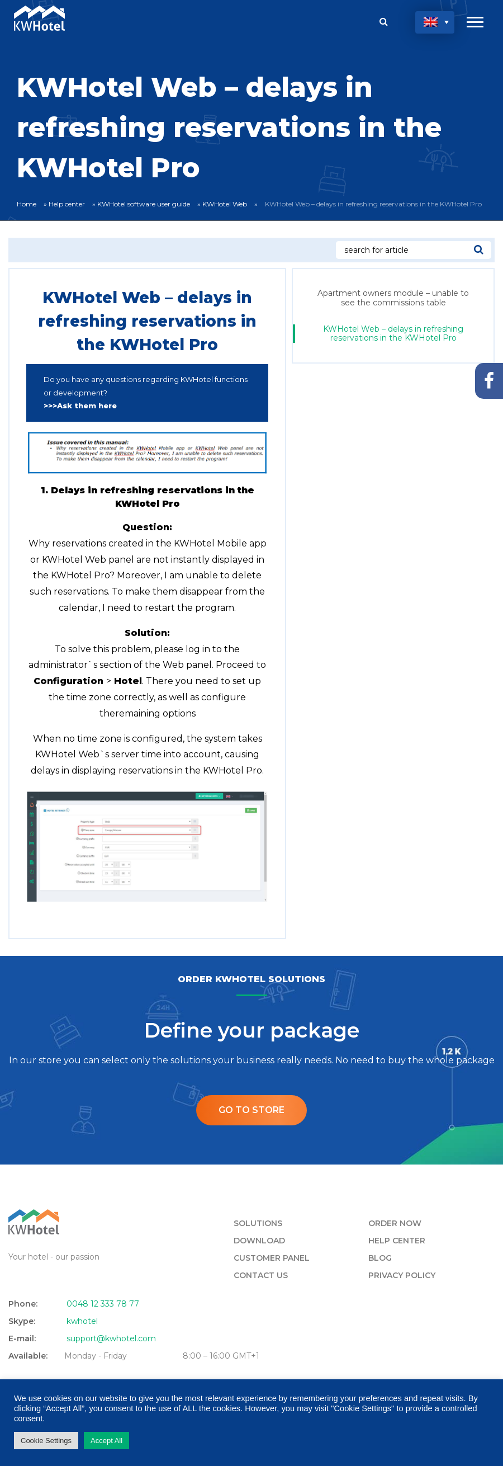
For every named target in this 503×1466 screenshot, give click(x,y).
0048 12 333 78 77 (103, 1304)
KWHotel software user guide (143, 204)
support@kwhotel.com (111, 1338)
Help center (67, 204)
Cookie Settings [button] (46, 1440)
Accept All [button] (106, 1440)
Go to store (251, 1110)
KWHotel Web (224, 204)
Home (26, 204)
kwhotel (82, 1321)
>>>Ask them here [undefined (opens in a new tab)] (80, 405)
